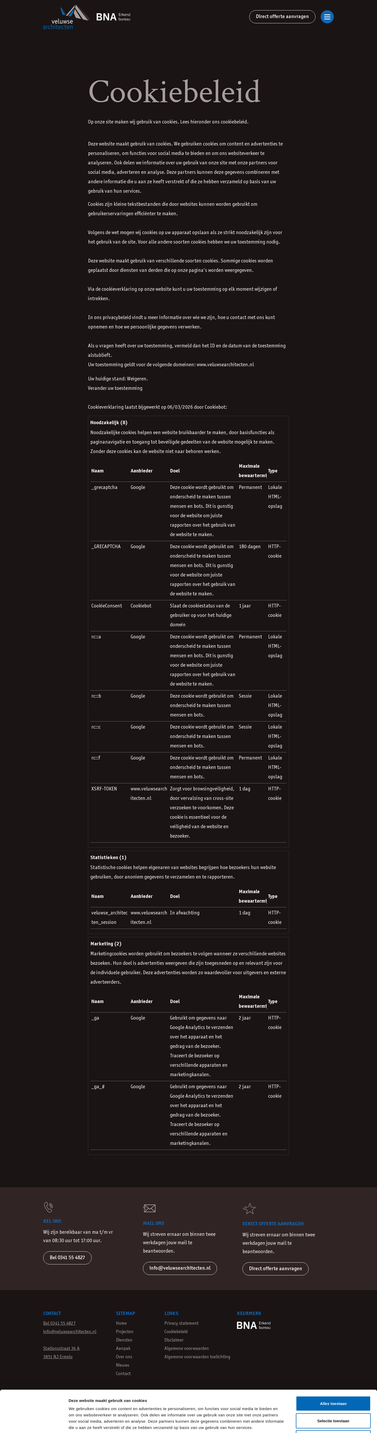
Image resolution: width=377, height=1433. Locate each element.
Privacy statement (181, 1323)
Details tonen (282, 1422)
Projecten (125, 1332)
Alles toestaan (333, 1364)
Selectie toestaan (333, 1381)
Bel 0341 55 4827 (59, 1323)
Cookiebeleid (176, 1332)
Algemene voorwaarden (186, 1348)
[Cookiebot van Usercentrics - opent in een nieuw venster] (34, 1423)
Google (138, 487)
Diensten (124, 1340)
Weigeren (333, 1398)
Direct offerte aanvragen (282, 16)
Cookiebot (215, 407)
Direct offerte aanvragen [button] (275, 1268)
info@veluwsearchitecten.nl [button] (179, 1268)
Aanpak (123, 1348)
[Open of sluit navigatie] (327, 16)
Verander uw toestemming (115, 388)
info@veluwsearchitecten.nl (69, 1332)
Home (121, 1323)
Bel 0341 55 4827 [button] (67, 1257)
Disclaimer (174, 1340)
